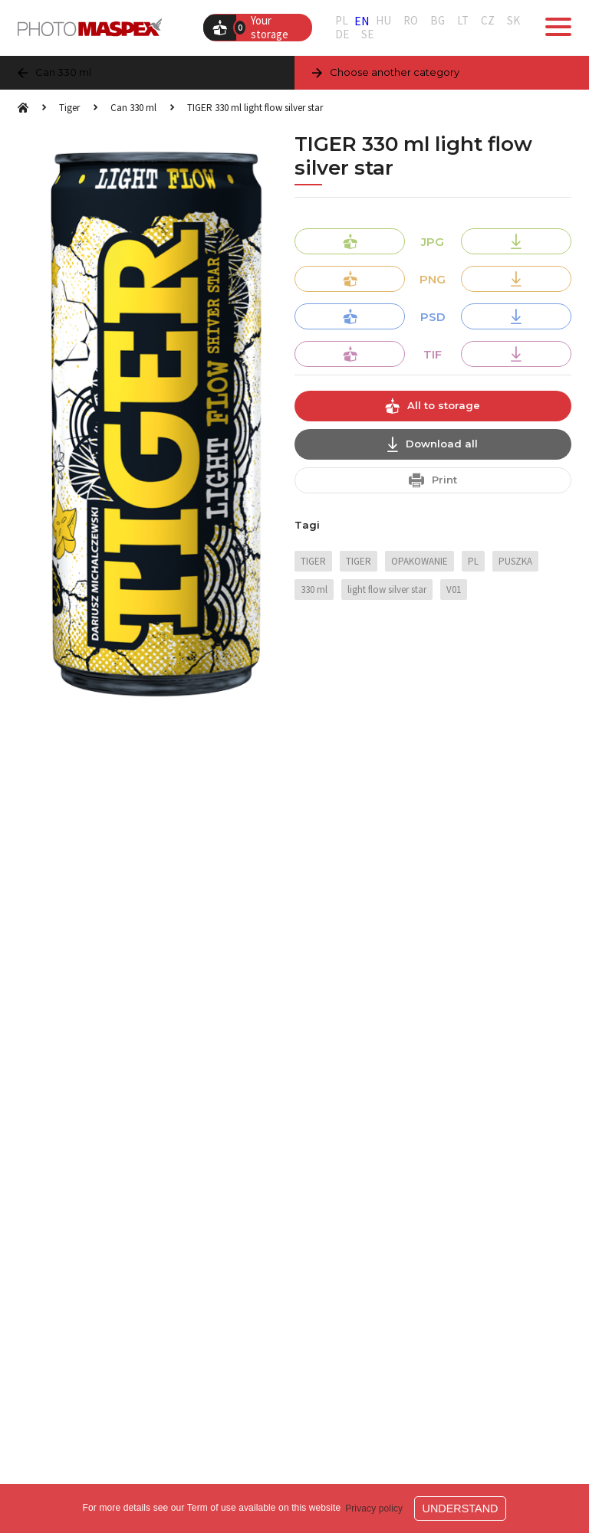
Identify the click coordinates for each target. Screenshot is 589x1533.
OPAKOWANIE (419, 561)
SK (513, 21)
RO (410, 21)
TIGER (313, 561)
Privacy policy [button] (374, 1508)
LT (463, 21)
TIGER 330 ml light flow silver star (255, 107)
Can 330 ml (133, 107)
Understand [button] (461, 1508)
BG (437, 21)
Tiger (69, 107)
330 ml (314, 589)
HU (383, 21)
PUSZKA (515, 561)
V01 (453, 589)
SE (367, 34)
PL (341, 21)
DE (342, 34)
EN (362, 21)
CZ (488, 21)
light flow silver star (386, 589)
